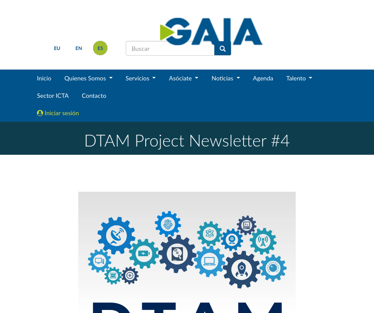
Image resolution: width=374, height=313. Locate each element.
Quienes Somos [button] (85, 78)
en (79, 48)
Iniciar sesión (58, 113)
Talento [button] (296, 78)
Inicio (44, 78)
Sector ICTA (53, 95)
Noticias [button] (223, 78)
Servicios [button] (138, 78)
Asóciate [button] (181, 78)
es (101, 48)
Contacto (94, 95)
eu (57, 48)
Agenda (263, 78)
